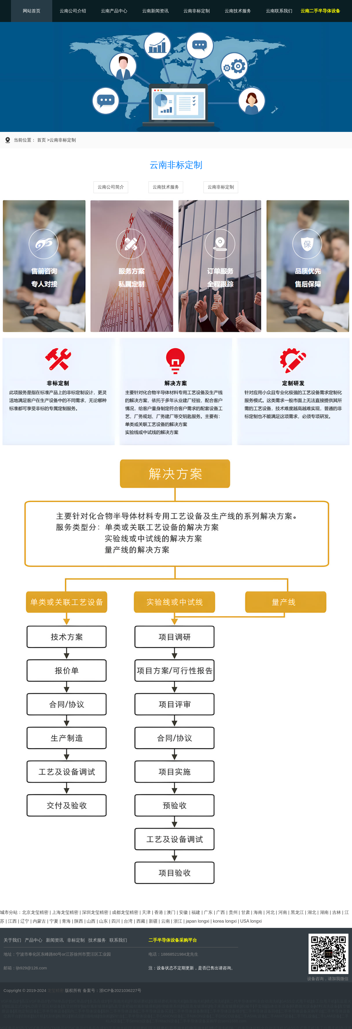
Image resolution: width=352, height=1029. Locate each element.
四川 (115, 921)
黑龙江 (297, 912)
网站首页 (31, 11)
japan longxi (197, 921)
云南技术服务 (238, 11)
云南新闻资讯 (155, 11)
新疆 (153, 921)
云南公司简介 (111, 187)
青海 (66, 921)
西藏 (140, 921)
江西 (12, 921)
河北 (270, 912)
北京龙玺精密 (35, 912)
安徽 (183, 912)
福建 (195, 912)
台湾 (128, 921)
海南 (258, 912)
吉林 (336, 912)
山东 (103, 921)
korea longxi (225, 921)
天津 (146, 912)
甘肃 (245, 912)
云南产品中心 (114, 11)
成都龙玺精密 (125, 912)
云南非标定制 (196, 11)
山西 (91, 921)
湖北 (311, 912)
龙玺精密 (55, 990)
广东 (208, 912)
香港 (158, 912)
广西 (220, 912)
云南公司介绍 (73, 11)
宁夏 (54, 921)
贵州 (233, 912)
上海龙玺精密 (65, 912)
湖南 (324, 912)
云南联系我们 (279, 11)
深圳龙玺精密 (95, 912)
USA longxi (251, 921)
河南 (282, 912)
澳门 (171, 912)
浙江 (178, 921)
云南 (165, 921)
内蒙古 (39, 921)
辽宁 (24, 921)
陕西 (78, 921)
